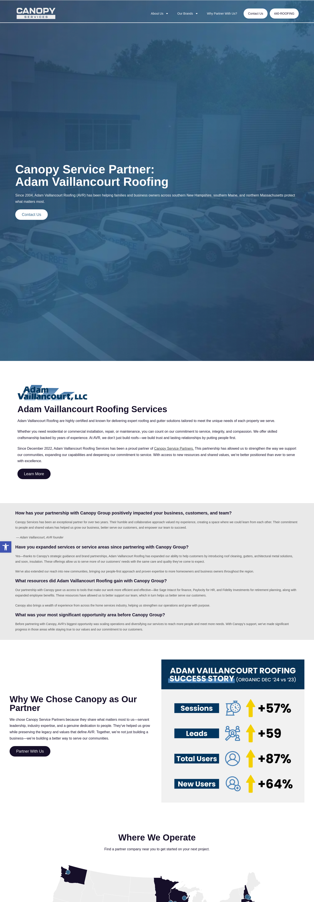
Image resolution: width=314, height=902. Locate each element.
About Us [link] (160, 13)
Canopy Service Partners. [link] (174, 448)
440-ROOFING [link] (284, 13)
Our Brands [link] (187, 13)
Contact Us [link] (255, 13)
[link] (5, 547)
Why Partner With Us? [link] (222, 13)
